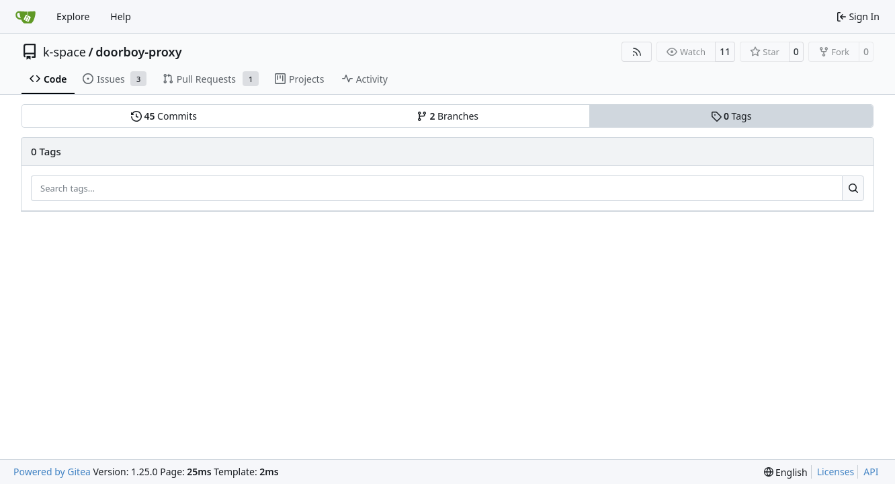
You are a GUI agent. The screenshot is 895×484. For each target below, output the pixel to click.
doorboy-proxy (138, 51)
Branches (447, 116)
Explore (72, 16)
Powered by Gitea (52, 471)
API (870, 471)
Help (120, 16)
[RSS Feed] (637, 52)
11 (725, 51)
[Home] (25, 17)
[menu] (786, 472)
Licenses (836, 471)
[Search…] (853, 188)
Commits (164, 116)
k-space (64, 51)
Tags (731, 116)
